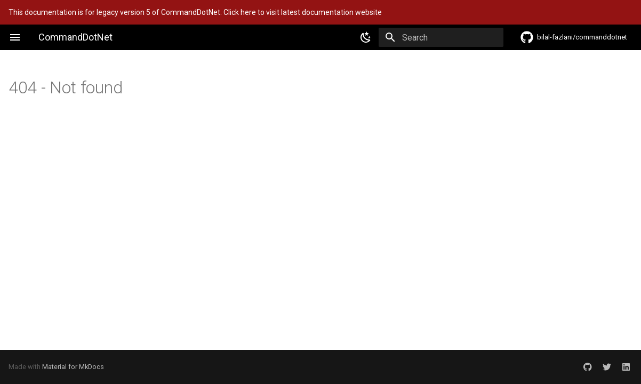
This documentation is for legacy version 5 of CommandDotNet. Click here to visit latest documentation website (195, 12)
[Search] (441, 37)
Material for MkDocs (73, 367)
